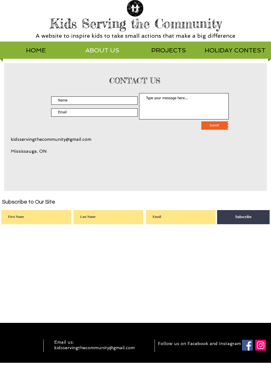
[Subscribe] (243, 217)
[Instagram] (260, 345)
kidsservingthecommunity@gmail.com (51, 139)
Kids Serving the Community (135, 24)
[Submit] (214, 125)
